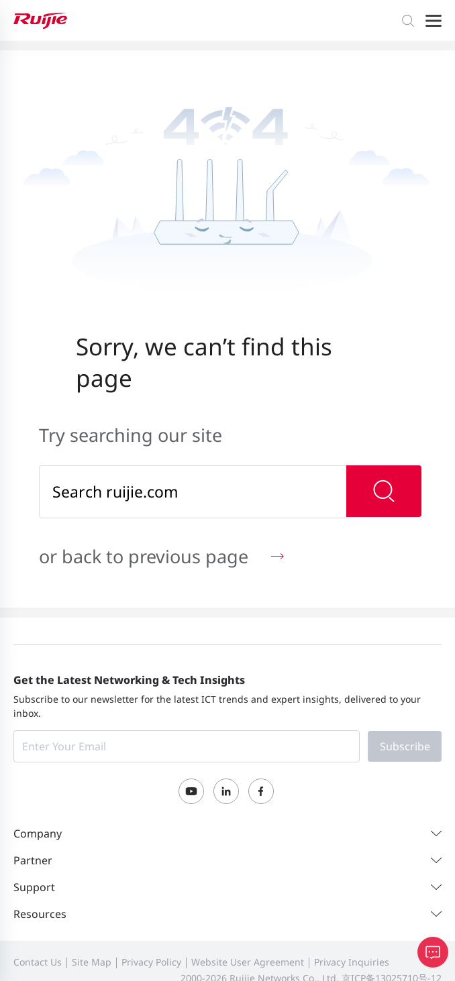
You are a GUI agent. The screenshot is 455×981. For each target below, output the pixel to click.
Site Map (91, 962)
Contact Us (37, 962)
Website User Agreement (247, 962)
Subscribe (405, 746)
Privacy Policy (151, 962)
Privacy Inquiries (351, 962)
